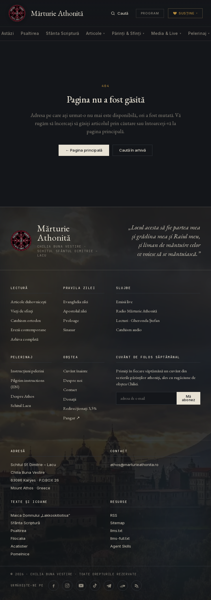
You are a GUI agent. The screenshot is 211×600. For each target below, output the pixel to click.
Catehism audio (129, 329)
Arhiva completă (24, 339)
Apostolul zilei (75, 311)
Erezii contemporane (28, 329)
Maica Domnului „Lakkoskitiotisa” (40, 515)
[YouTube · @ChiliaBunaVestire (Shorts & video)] (81, 585)
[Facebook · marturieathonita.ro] (53, 585)
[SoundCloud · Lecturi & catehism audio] (122, 585)
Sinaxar (69, 329)
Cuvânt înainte (75, 370)
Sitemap (117, 522)
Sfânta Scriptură (62, 33)
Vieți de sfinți (22, 311)
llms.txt (116, 530)
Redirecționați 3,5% (80, 408)
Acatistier (19, 546)
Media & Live (166, 33)
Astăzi (7, 33)
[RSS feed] (136, 585)
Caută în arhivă (132, 150)
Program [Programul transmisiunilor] (150, 13)
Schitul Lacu (21, 405)
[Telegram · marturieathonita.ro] (109, 585)
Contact (70, 389)
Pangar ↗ (71, 417)
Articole (95, 33)
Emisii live (124, 301)
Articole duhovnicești (28, 301)
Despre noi (72, 380)
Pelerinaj (199, 33)
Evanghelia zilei (75, 301)
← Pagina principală (84, 150)
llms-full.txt (120, 538)
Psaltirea (30, 33)
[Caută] (119, 13)
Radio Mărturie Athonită (136, 311)
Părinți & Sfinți (128, 33)
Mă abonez (188, 398)
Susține (185, 13)
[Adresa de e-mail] (146, 398)
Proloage (71, 320)
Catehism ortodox (26, 320)
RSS (113, 515)
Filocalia (18, 538)
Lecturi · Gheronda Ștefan (138, 320)
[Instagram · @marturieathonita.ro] (67, 585)
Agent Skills (120, 546)
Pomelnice (20, 554)
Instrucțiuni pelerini (27, 370)
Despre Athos (22, 396)
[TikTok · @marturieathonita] (95, 585)
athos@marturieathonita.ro (134, 464)
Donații (69, 399)
